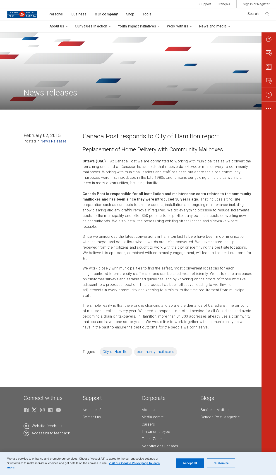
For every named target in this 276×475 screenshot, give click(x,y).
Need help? (92, 410)
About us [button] (57, 26)
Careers (148, 424)
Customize (221, 463)
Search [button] (253, 14)
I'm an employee (156, 431)
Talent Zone (152, 439)
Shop (130, 14)
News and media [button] (212, 26)
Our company (106, 14)
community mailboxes (155, 352)
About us (149, 410)
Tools (147, 14)
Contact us (92, 417)
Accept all (190, 463)
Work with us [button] (177, 26)
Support (205, 4)
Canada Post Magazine (220, 417)
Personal (55, 14)
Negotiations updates (160, 446)
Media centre (153, 417)
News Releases (54, 141)
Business (79, 14)
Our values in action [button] (91, 26)
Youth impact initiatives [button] (137, 26)
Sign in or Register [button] (256, 4)
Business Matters (215, 410)
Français (224, 4)
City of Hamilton (116, 352)
